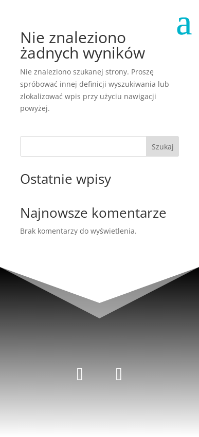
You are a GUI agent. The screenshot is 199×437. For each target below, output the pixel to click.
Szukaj (163, 146)
